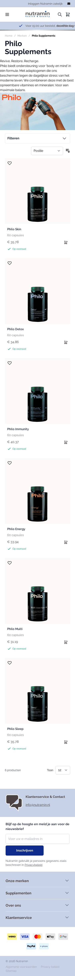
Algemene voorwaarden (22, 966)
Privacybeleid (33, 864)
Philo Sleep (15, 729)
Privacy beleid (50, 966)
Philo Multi (15, 629)
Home (8, 35)
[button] (37, 138)
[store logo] (38, 13)
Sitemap (11, 970)
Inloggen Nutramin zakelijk (45, 3)
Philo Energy (16, 529)
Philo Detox (15, 329)
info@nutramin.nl (38, 805)
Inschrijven (24, 850)
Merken (22, 35)
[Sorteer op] (47, 151)
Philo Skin (14, 229)
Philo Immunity (18, 429)
